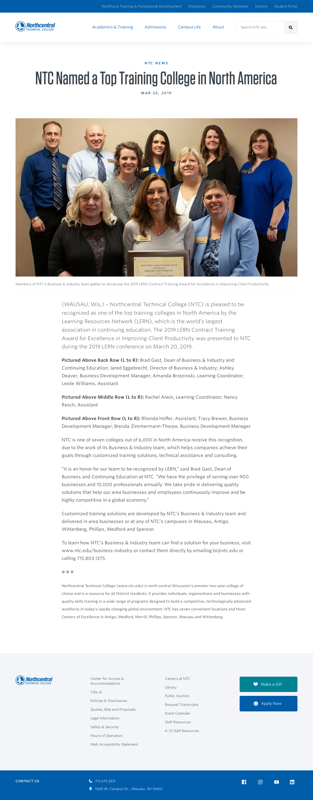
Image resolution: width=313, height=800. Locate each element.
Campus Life (189, 27)
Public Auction (177, 696)
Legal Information (105, 718)
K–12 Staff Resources (182, 731)
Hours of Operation (106, 736)
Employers (197, 6)
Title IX (96, 692)
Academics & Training (112, 27)
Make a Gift (267, 684)
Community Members (230, 6)
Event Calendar (177, 713)
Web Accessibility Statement (114, 744)
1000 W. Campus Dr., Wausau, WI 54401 (126, 789)
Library (171, 687)
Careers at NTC (177, 679)
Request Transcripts (181, 705)
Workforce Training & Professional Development (142, 6)
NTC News (157, 62)
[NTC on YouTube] (277, 782)
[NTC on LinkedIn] (293, 782)
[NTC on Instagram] (261, 782)
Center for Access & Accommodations (107, 681)
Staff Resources (178, 722)
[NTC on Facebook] (245, 782)
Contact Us (27, 781)
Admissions (155, 27)
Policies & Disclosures (108, 701)
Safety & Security (104, 727)
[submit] (290, 27)
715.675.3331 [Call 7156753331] (102, 781)
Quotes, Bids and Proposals (113, 709)
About (218, 27)
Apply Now (268, 703)
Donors (261, 6)
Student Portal (285, 6)
